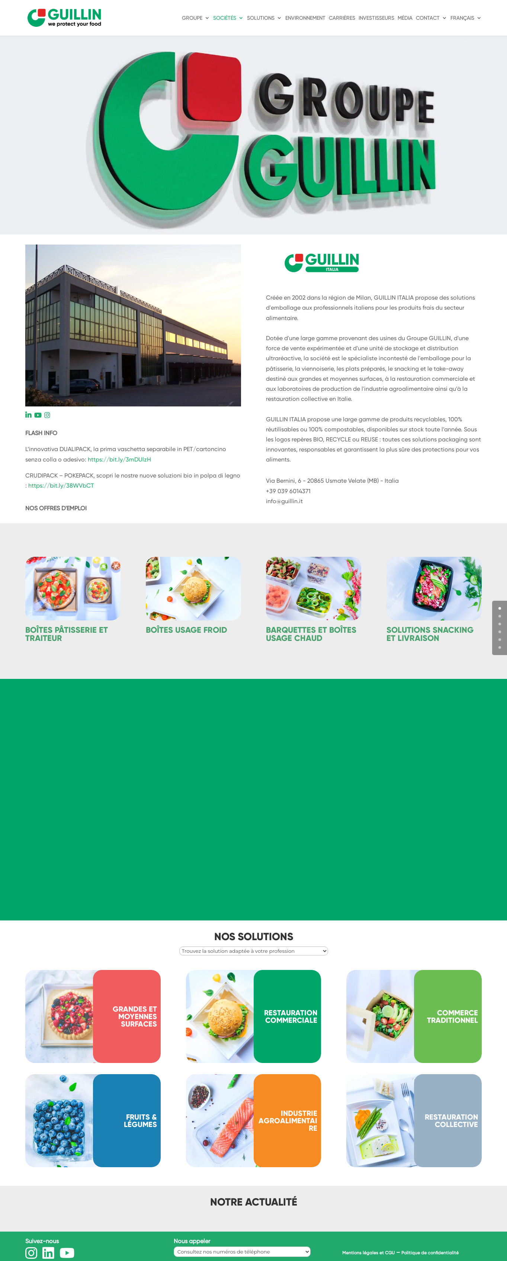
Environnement (305, 18)
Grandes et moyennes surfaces (135, 1016)
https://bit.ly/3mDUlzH (119, 459)
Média (405, 18)
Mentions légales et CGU (368, 1252)
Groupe (192, 18)
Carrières (342, 18)
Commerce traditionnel (452, 1016)
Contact (428, 18)
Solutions (261, 18)
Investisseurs (376, 18)
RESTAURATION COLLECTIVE (451, 1120)
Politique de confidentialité (430, 1252)
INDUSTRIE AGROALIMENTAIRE (288, 1121)
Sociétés (224, 18)
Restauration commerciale (290, 1016)
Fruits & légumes (140, 1120)
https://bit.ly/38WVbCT (61, 485)
